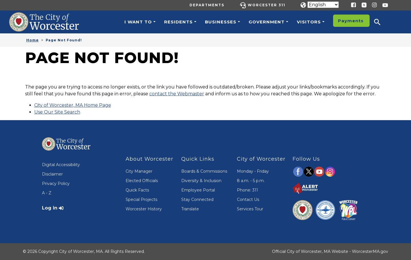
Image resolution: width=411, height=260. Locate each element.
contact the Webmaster (176, 93)
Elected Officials (142, 180)
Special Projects (141, 199)
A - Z (46, 192)
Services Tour (250, 208)
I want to (138, 22)
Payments (351, 20)
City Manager (139, 171)
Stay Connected (197, 199)
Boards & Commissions (204, 171)
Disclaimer (52, 174)
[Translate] (323, 4)
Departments (207, 5)
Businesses (220, 22)
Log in (49, 208)
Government (267, 22)
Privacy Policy (56, 183)
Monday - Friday (253, 171)
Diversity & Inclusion (201, 180)
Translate (190, 208)
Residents (178, 22)
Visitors (309, 22)
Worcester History (144, 208)
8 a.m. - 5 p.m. (251, 180)
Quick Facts (137, 190)
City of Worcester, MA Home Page (72, 105)
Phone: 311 (247, 190)
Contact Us (248, 199)
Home (32, 40)
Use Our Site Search (57, 112)
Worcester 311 (266, 5)
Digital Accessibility (61, 164)
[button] (381, 22)
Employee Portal (198, 190)
